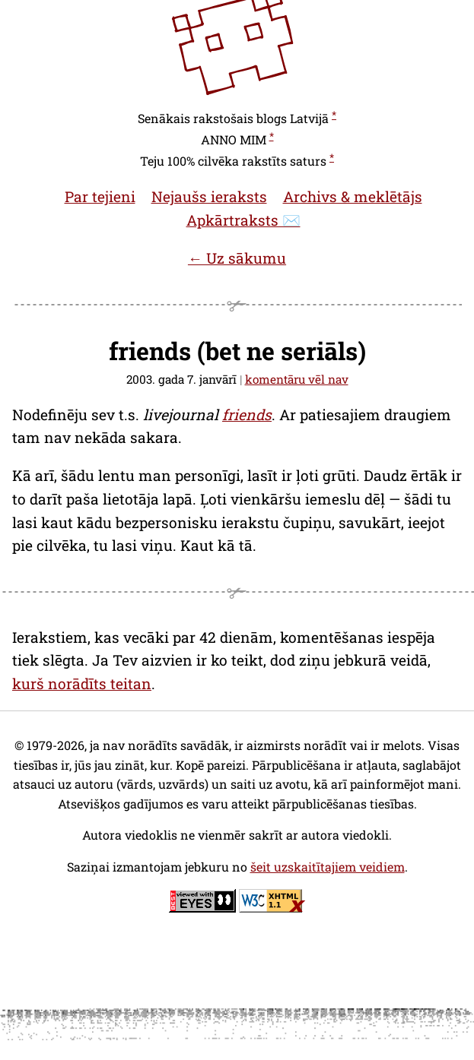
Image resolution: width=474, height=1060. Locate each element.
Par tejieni (100, 196)
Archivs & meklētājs (352, 196)
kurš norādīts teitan (81, 683)
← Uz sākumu (237, 257)
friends (247, 414)
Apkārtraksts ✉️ (243, 219)
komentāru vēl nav (296, 379)
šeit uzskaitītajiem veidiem (327, 867)
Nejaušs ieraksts (209, 196)
